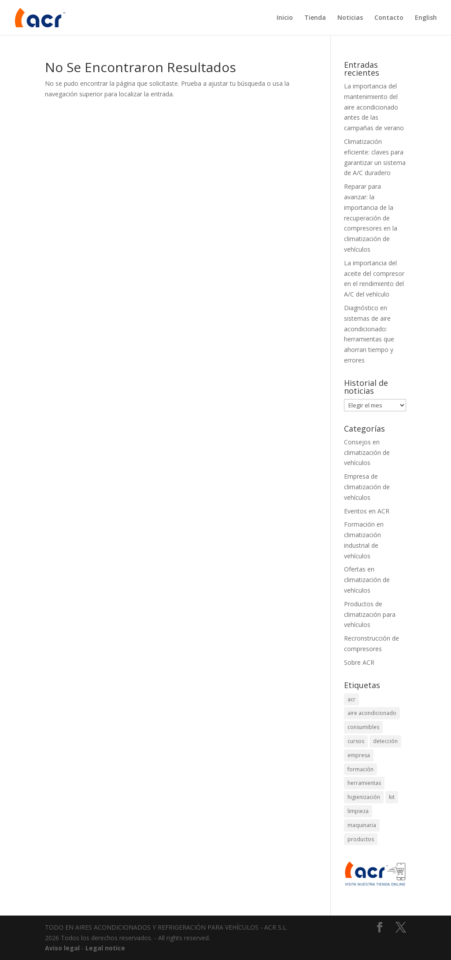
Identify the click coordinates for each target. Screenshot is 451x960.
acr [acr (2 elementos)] (351, 699)
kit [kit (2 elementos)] (392, 797)
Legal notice (105, 948)
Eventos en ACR (366, 511)
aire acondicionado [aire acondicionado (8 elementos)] (371, 713)
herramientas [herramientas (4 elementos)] (364, 783)
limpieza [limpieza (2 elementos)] (358, 811)
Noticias (350, 18)
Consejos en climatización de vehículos (367, 452)
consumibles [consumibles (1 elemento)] (363, 727)
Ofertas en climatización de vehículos (367, 579)
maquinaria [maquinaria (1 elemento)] (361, 825)
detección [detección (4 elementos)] (385, 741)
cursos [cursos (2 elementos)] (355, 741)
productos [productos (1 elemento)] (360, 839)
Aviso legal (62, 948)
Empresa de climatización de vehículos (367, 487)
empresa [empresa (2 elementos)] (358, 755)
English (426, 18)
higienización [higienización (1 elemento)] (363, 797)
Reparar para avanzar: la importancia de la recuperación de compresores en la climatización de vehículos (370, 217)
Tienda (315, 18)
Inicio (285, 18)
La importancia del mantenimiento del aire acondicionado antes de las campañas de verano (374, 107)
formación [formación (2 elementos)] (360, 769)
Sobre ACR (359, 662)
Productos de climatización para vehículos (370, 614)
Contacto (388, 18)
